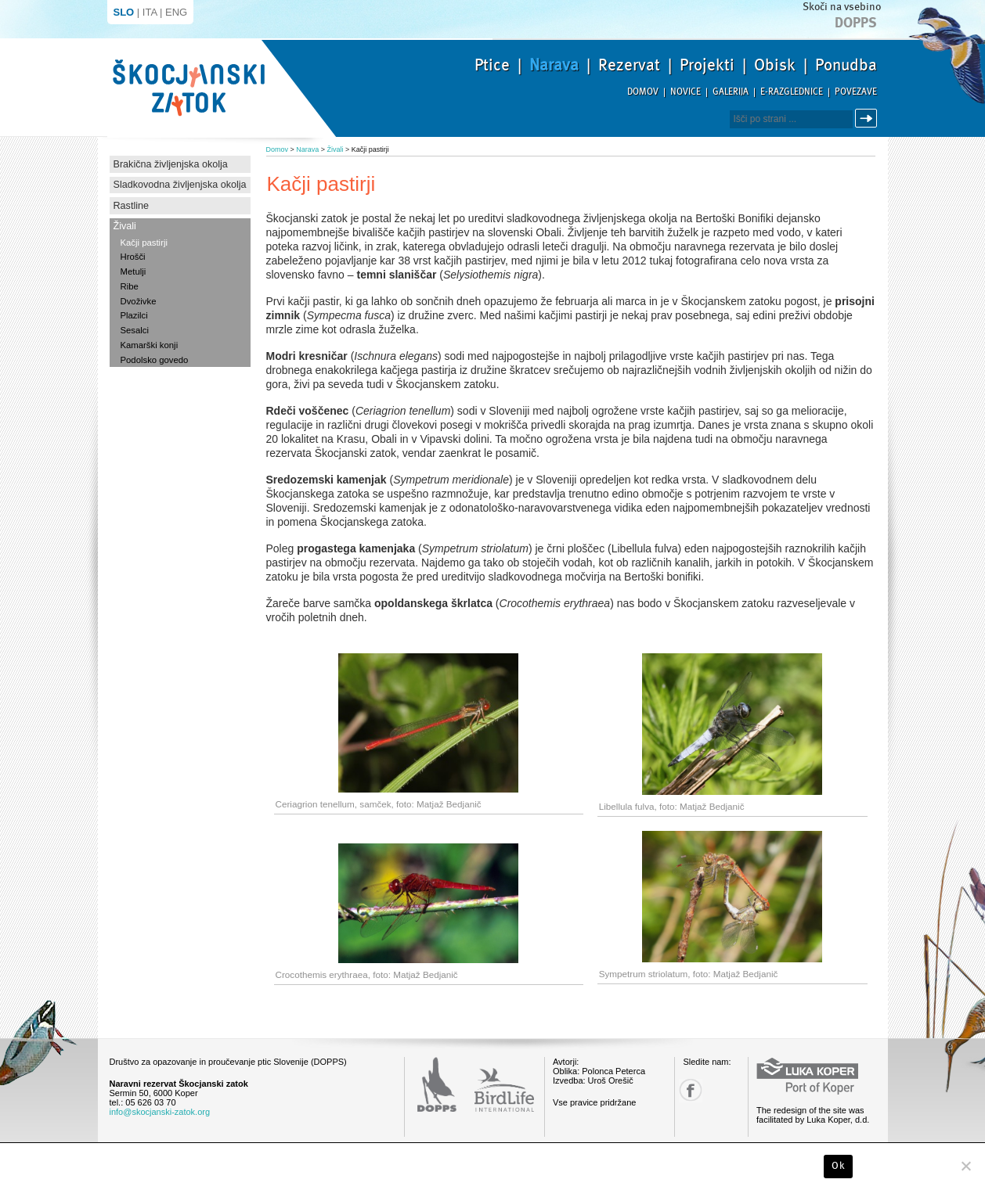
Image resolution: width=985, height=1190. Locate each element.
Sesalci (135, 330)
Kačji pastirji (144, 242)
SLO (124, 12)
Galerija (731, 92)
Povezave (856, 92)
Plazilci (134, 315)
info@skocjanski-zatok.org (160, 1111)
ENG (176, 12)
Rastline (132, 205)
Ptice (492, 65)
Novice (685, 92)
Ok (838, 1165)
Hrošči (133, 256)
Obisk (775, 65)
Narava (554, 65)
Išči (868, 118)
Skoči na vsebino (842, 6)
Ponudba (846, 65)
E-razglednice (791, 92)
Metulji (133, 271)
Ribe (130, 286)
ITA (150, 12)
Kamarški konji (150, 345)
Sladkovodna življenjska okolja (180, 184)
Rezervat (629, 65)
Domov (642, 92)
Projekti (707, 65)
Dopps (856, 22)
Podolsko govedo (155, 360)
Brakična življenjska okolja (171, 164)
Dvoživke (139, 301)
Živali (125, 226)
